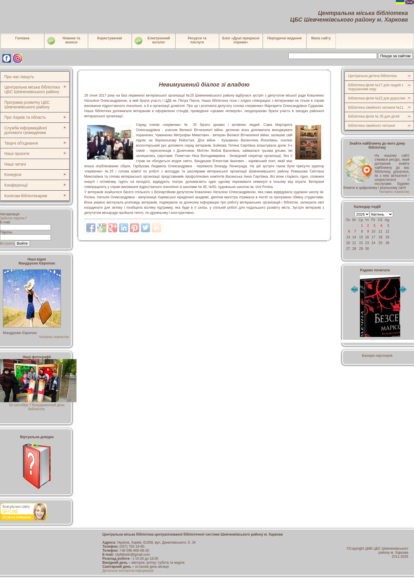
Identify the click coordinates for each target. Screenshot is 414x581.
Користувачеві (109, 38)
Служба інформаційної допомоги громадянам (25, 130)
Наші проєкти (16, 153)
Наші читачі (15, 164)
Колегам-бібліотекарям (25, 195)
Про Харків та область (25, 117)
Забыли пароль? (13, 218)
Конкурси (12, 174)
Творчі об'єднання (21, 143)
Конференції (16, 185)
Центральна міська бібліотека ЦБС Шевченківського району (32, 89)
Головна (22, 38)
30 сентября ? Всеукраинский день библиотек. (38, 405)
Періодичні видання (284, 38)
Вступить (7, 243)
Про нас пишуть (19, 76)
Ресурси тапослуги (197, 40)
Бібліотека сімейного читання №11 (376, 108)
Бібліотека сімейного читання (371, 126)
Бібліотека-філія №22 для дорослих (376, 98)
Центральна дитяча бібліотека (372, 76)
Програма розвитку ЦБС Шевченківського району (27, 104)
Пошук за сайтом (395, 56)
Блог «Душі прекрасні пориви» (240, 40)
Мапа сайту (321, 38)
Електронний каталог (152, 40)
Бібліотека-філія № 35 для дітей (373, 116)
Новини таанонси (63, 40)
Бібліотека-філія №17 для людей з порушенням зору (375, 87)
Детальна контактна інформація (128, 571)
